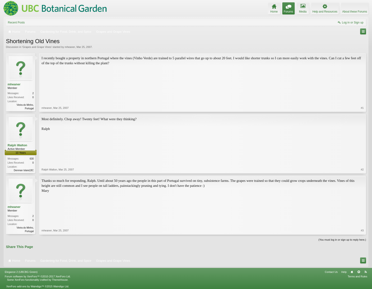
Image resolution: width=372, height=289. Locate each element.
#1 (362, 107)
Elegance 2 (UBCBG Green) (21, 272)
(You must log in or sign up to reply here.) (342, 239)
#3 (362, 230)
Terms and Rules (357, 276)
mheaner (70, 47)
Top (358, 272)
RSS (365, 272)
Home (351, 272)
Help (344, 272)
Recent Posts (16, 22)
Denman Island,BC (24, 170)
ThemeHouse (60, 279)
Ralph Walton (17, 145)
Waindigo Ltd (60, 286)
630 (32, 158)
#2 (362, 169)
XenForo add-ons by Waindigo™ (25, 286)
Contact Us (331, 272)
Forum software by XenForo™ (38, 276)
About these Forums (354, 11)
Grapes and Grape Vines (37, 47)
